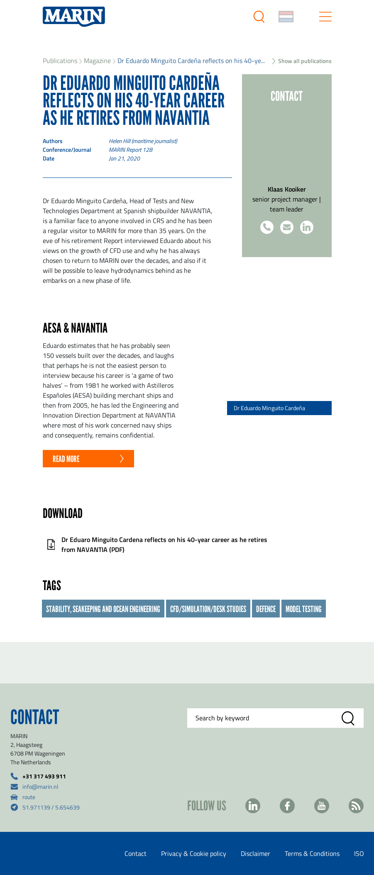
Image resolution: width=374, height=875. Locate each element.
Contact (136, 853)
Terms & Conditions (312, 853)
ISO (359, 853)
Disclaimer (255, 853)
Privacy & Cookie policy (193, 853)
